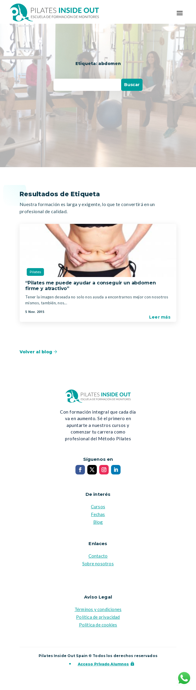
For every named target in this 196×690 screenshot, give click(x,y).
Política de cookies (98, 624)
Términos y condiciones (98, 609)
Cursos (98, 506)
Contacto (98, 555)
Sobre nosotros (98, 563)
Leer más (159, 317)
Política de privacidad (98, 617)
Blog (98, 522)
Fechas (98, 514)
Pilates (35, 272)
